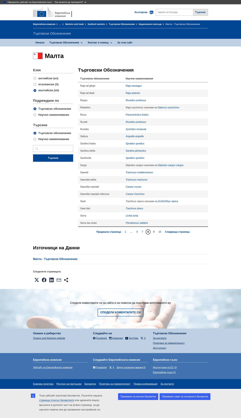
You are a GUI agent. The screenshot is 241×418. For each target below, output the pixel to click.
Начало (40, 42)
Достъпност (159, 348)
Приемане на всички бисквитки (138, 396)
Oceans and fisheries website (49, 338)
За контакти (159, 338)
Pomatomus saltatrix (137, 223)
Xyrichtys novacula (136, 129)
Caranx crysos (133, 186)
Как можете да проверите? (70, 2)
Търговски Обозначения (122, 24)
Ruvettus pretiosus (136, 100)
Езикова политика (43, 384)
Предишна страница (108, 232)
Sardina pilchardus (136, 150)
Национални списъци (150, 24)
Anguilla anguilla (135, 136)
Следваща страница (177, 232)
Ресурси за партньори (68, 384)
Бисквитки (90, 384)
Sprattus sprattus (135, 143)
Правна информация (145, 384)
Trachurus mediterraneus (139, 172)
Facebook (100, 367)
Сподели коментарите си (120, 312)
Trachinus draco (134, 208)
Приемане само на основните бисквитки (185, 396)
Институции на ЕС (163, 367)
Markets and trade (74, 24)
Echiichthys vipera (168, 201)
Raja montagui (134, 85)
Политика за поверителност (169, 343)
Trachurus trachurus (137, 179)
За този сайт (124, 42)
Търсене (200, 12)
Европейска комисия (44, 24)
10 (160, 231)
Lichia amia (132, 215)
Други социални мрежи (130, 367)
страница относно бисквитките (56, 400)
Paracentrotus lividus (137, 114)
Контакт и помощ (98, 42)
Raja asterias (133, 93)
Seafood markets (96, 24)
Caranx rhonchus (135, 194)
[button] (37, 280)
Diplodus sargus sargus (171, 165)
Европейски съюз (163, 372)
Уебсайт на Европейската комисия (52, 367)
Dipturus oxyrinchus (168, 107)
